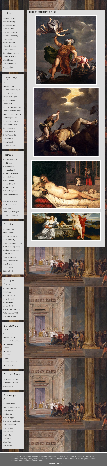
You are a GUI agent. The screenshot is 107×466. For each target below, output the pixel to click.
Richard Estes (8, 29)
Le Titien (6, 355)
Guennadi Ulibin (9, 229)
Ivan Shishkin (8, 264)
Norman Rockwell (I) (11, 32)
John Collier (7, 104)
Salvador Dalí (8, 334)
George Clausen (9, 100)
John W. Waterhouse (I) (12, 107)
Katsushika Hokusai (10, 383)
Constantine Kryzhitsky (11, 247)
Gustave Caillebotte (10, 173)
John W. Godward (9, 93)
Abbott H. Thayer (9, 56)
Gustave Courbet (9, 205)
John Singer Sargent (11, 53)
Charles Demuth (9, 46)
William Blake (8, 139)
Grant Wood (7, 39)
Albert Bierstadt (9, 60)
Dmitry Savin (8, 435)
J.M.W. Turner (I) (9, 132)
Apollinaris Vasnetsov (11, 250)
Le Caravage (8, 344)
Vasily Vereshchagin (10, 261)
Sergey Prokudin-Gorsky (12, 407)
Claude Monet (8, 180)
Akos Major (7, 442)
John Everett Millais (10, 125)
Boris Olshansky (9, 240)
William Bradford (9, 64)
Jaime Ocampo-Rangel (12, 421)
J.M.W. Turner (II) (9, 135)
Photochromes (9, 404)
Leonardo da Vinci (10, 362)
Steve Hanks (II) (9, 25)
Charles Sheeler (9, 43)
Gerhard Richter (9, 295)
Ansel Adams (8, 411)
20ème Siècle (8, 271)
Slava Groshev (8, 233)
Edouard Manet (9, 184)
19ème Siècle (8, 268)
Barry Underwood (9, 428)
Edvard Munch (8, 299)
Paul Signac (7, 163)
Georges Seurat (9, 170)
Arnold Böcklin (8, 306)
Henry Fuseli (8, 142)
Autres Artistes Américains (8, 68)
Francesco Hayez (9, 337)
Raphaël (6, 358)
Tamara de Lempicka (11, 379)
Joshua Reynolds (9, 146)
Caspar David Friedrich (11, 309)
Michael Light (8, 432)
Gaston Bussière (9, 166)
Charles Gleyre (8, 208)
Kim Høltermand (9, 425)
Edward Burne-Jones (11, 121)
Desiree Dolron (9, 414)
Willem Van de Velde (11, 313)
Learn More (50, 464)
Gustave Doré (8, 187)
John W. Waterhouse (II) (12, 111)
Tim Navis (7, 439)
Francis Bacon (8, 86)
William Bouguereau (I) (11, 191)
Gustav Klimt (8, 303)
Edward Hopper (9, 50)
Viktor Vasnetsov (9, 257)
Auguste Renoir (9, 177)
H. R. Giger (7, 292)
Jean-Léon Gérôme (10, 198)
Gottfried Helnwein (10, 288)
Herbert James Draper (11, 90)
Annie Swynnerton (10, 118)
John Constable (9, 128)
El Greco (6, 348)
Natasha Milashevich (11, 236)
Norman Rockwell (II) (11, 36)
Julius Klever (8, 254)
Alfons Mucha (8, 386)
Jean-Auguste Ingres (11, 212)
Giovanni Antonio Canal (11, 341)
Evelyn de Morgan (10, 97)
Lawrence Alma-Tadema (12, 114)
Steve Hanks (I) (9, 22)
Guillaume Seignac (10, 159)
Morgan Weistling (10, 18)
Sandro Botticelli (9, 365)
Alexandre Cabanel (10, 201)
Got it (59, 464)
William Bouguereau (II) (12, 194)
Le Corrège (7, 351)
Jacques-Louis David (11, 215)
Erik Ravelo (7, 446)
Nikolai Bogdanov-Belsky (12, 243)
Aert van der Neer (10, 316)
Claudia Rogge (8, 418)
